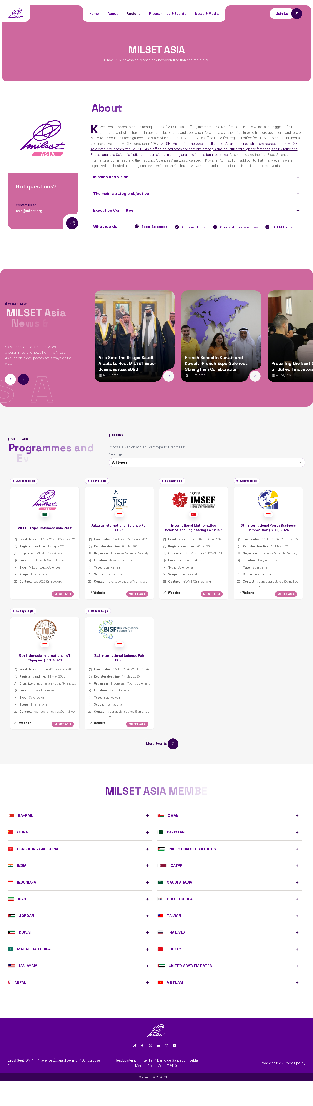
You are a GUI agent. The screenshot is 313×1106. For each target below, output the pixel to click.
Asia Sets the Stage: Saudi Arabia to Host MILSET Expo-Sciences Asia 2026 (127, 363)
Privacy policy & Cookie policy (282, 1063)
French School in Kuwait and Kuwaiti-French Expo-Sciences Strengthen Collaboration (216, 363)
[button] (23, 379)
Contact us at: (26, 205)
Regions (133, 13)
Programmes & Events (167, 13)
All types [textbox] (119, 462)
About (113, 13)
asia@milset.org (29, 211)
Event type (116, 454)
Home (94, 13)
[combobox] (207, 462)
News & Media (207, 13)
